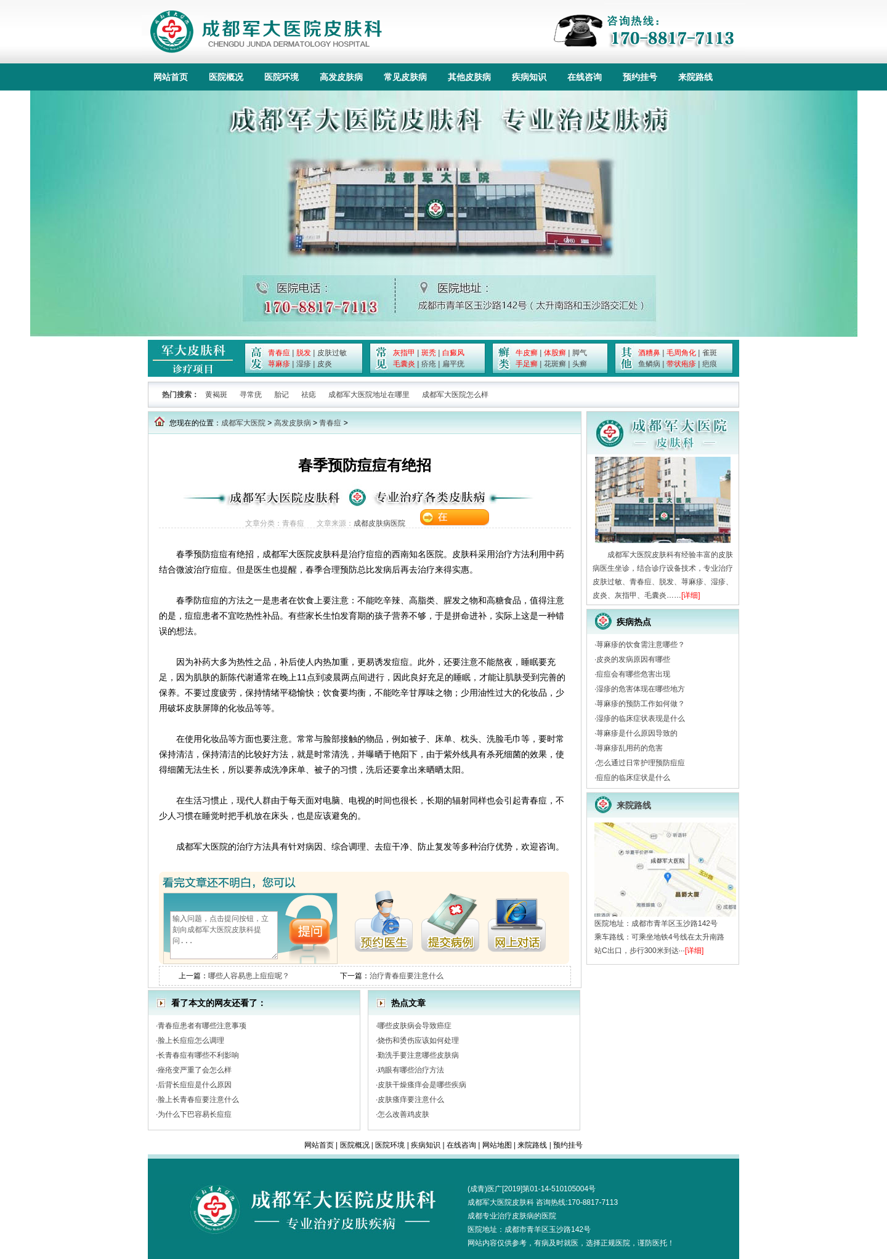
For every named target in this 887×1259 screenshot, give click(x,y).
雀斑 (709, 352)
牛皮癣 (527, 352)
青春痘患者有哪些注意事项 (202, 1025)
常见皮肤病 (405, 77)
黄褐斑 (216, 394)
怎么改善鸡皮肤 (403, 1114)
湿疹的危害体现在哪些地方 (640, 689)
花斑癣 (555, 364)
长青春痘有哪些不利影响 (198, 1055)
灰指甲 (404, 352)
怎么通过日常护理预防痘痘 (640, 762)
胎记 (281, 394)
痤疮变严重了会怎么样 (195, 1070)
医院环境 (281, 77)
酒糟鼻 (649, 352)
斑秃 (428, 352)
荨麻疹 (279, 364)
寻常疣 (251, 394)
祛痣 (308, 394)
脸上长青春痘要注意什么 (198, 1099)
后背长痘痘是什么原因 (195, 1084)
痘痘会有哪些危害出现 (633, 674)
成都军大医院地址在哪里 (369, 394)
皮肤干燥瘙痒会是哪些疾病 (422, 1084)
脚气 (579, 352)
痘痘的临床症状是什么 (633, 777)
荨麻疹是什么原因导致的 (637, 733)
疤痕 (709, 364)
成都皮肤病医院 (379, 523)
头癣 (579, 364)
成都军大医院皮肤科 (501, 1202)
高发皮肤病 (341, 77)
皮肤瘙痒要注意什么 (411, 1099)
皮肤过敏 (332, 352)
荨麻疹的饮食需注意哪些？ (640, 644)
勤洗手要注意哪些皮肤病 (418, 1055)
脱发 (303, 352)
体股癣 (555, 352)
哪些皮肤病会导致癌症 (415, 1025)
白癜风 (453, 352)
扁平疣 (453, 364)
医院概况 (226, 77)
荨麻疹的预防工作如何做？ (640, 703)
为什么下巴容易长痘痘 (195, 1114)
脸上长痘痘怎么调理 (191, 1040)
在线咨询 (584, 77)
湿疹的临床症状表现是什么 (640, 718)
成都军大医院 (243, 423)
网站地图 (497, 1145)
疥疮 (428, 364)
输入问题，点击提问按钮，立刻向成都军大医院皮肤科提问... (224, 935)
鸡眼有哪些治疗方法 (411, 1070)
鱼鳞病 (649, 364)
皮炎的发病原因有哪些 (633, 659)
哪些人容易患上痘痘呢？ (249, 975)
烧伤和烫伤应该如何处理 (418, 1040)
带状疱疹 (681, 364)
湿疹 (303, 364)
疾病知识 (529, 77)
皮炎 (324, 364)
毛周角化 (681, 352)
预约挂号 (640, 77)
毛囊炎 (404, 364)
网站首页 (170, 77)
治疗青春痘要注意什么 (407, 975)
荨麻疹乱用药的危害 (629, 748)
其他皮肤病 (469, 77)
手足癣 (527, 364)
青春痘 (279, 352)
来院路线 (695, 77)
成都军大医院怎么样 (455, 394)
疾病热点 (634, 622)
